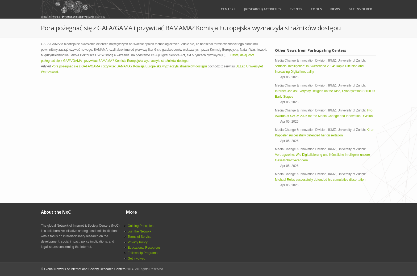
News (335, 9)
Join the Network (139, 231)
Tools (316, 9)
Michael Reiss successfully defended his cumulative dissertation (321, 180)
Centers (228, 9)
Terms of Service (139, 237)
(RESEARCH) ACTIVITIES (262, 9)
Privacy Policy (138, 242)
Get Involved (360, 9)
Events (296, 9)
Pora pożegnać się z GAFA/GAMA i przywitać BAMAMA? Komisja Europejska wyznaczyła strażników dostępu (129, 66)
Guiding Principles (140, 226)
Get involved (136, 258)
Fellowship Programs (142, 253)
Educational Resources (144, 247)
